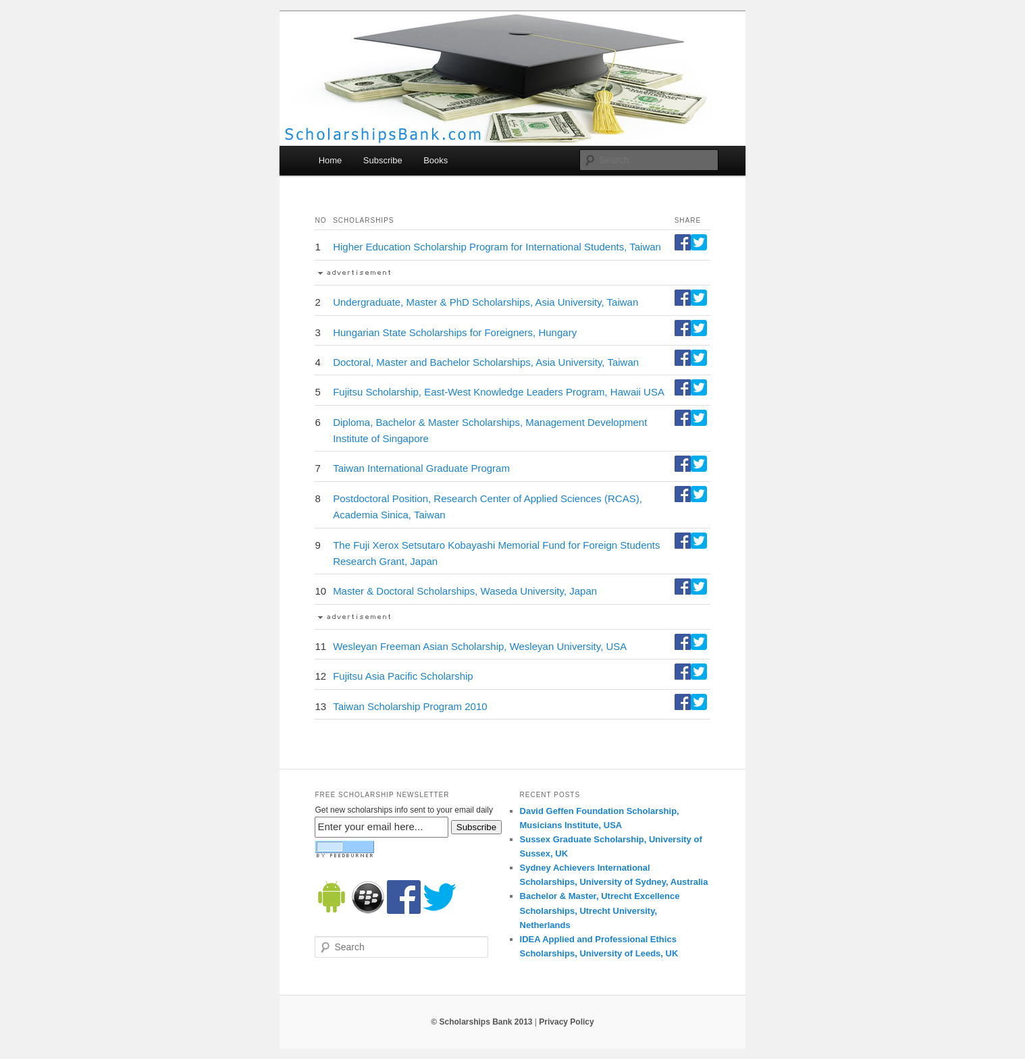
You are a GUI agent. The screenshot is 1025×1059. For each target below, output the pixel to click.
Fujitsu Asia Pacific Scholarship (403, 676)
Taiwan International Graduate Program (421, 468)
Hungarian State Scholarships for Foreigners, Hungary (455, 332)
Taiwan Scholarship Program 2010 (410, 706)
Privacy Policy (566, 1022)
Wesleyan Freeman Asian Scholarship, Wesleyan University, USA (480, 646)
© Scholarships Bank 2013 (481, 1022)
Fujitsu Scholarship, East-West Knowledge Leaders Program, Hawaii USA (498, 392)
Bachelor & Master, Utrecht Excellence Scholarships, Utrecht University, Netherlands (600, 910)
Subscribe (382, 160)
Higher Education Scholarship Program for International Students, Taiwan (497, 246)
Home (330, 160)
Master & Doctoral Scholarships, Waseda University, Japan (465, 591)
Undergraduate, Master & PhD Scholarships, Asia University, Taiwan (485, 302)
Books (435, 160)
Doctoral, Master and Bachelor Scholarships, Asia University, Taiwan (486, 362)
